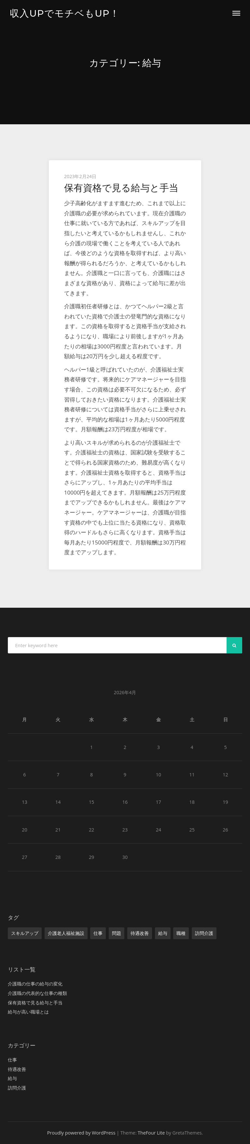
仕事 (98, 933)
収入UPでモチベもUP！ (64, 13)
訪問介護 (204, 933)
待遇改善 (140, 933)
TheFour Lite (151, 1133)
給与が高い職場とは (28, 1012)
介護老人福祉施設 (66, 933)
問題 (116, 933)
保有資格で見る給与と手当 (121, 187)
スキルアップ (24, 933)
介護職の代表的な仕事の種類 (37, 993)
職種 (181, 933)
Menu (236, 13)
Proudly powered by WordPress (81, 1133)
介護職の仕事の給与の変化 (35, 984)
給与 (162, 933)
